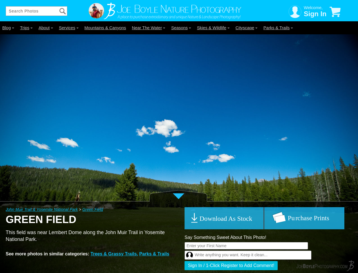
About (46, 27)
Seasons (181, 27)
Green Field (92, 209)
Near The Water (149, 27)
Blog (8, 27)
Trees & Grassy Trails (114, 253)
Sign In (315, 14)
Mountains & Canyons (105, 27)
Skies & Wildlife (213, 27)
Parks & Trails (278, 27)
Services (69, 27)
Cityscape (247, 27)
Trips (26, 27)
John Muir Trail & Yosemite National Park (42, 209)
